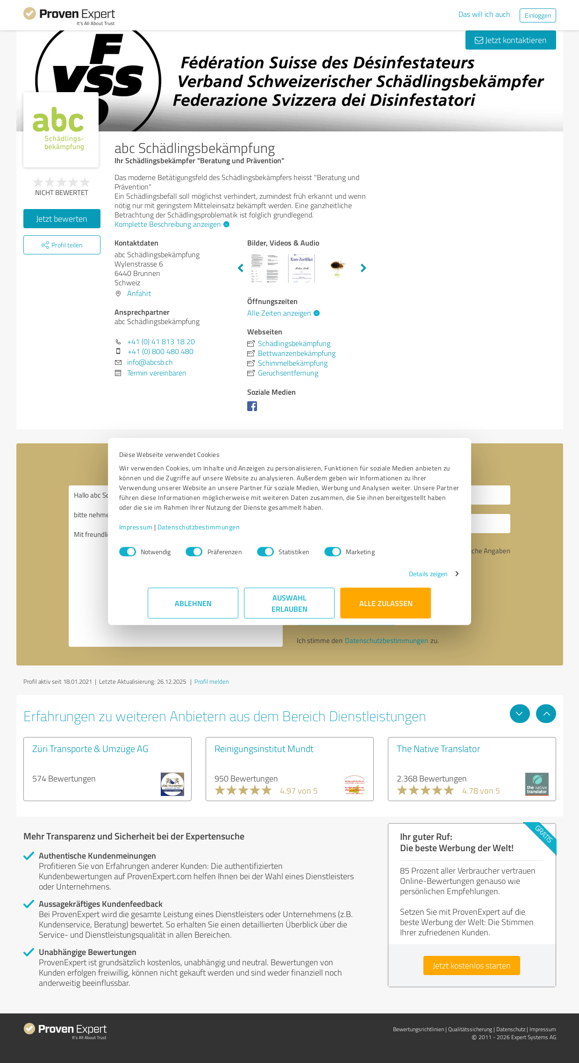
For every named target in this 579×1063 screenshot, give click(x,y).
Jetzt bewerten (61, 218)
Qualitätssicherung (470, 1029)
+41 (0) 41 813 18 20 (161, 341)
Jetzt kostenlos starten (472, 965)
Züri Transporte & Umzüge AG (90, 748)
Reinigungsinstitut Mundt (264, 748)
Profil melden (211, 681)
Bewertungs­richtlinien (418, 1029)
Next (363, 268)
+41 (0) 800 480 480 (160, 351)
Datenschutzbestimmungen (227, 531)
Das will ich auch (484, 14)
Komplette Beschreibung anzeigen (170, 224)
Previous (240, 268)
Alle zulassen (386, 607)
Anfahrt (139, 293)
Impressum (165, 531)
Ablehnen (193, 607)
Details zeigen (399, 578)
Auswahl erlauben (289, 608)
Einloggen (538, 15)
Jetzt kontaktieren (511, 39)
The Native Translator (438, 748)
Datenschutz (510, 1029)
